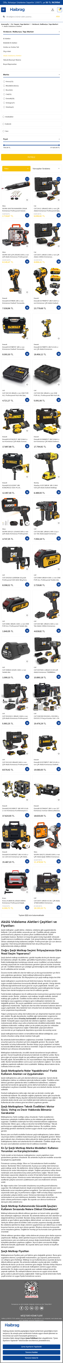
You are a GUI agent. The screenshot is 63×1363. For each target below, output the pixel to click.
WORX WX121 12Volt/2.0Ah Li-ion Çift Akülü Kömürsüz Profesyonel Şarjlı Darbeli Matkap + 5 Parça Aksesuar (15, 533)
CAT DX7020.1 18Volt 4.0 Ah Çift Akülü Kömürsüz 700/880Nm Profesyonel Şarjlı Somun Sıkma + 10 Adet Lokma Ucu (47, 671)
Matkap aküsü (43, 1064)
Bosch (8, 90)
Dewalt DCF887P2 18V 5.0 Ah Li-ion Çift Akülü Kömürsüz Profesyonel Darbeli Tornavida (46, 348)
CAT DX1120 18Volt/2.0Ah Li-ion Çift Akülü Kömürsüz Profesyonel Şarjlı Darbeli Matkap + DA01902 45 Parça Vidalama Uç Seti (15, 763)
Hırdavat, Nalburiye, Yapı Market (45, 24)
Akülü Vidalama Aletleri (12, 56)
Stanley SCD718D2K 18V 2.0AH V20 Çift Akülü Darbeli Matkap (46, 486)
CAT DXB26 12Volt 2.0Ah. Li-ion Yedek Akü (14, 671)
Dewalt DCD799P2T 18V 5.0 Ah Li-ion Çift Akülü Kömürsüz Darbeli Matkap (47, 763)
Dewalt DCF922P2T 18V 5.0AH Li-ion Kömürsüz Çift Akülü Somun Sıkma (15, 440)
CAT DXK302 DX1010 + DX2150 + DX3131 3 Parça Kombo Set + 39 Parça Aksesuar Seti (46, 717)
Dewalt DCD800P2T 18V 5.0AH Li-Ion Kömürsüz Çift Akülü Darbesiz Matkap (47, 440)
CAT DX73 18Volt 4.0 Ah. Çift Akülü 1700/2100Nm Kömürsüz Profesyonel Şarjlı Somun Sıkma (47, 902)
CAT (3, 390)
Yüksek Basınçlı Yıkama (12, 60)
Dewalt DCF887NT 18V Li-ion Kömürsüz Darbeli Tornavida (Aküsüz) (13, 348)
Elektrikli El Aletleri (10, 43)
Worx (4, 206)
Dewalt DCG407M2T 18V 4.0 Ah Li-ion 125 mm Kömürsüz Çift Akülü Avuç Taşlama (15, 855)
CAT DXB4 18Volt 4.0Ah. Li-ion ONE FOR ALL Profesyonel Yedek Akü (47, 579)
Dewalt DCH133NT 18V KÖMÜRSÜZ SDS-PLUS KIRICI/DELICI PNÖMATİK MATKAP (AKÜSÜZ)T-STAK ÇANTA (15, 486)
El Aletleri (6, 39)
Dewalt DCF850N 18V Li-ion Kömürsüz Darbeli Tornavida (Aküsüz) (13, 302)
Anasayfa (5, 24)
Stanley (8, 107)
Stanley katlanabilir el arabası (32, 1018)
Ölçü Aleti (7, 51)
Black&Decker (11, 86)
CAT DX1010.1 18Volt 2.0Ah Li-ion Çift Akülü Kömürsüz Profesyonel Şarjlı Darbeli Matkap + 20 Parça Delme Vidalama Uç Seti (15, 717)
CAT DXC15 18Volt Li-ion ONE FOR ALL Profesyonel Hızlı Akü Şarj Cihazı (15, 394)
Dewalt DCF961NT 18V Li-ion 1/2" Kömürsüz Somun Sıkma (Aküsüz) (47, 809)
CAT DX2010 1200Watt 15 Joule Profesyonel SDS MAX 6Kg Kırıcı (14, 579)
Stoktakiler (8, 117)
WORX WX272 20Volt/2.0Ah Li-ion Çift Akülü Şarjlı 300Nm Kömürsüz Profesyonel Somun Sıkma (47, 855)
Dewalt (8, 98)
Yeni (5, 131)
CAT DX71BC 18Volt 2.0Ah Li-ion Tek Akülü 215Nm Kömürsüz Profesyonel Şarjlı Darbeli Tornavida (46, 625)
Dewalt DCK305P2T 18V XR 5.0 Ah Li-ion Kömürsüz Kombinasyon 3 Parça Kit (15, 809)
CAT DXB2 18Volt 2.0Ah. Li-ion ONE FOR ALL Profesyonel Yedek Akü (15, 625)
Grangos (9, 103)
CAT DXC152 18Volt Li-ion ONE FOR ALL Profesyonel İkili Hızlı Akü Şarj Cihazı (47, 394)
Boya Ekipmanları (10, 64)
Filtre (16, 168)
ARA (58, 16)
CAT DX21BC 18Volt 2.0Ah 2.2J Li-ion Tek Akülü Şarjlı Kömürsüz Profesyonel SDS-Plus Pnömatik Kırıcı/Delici (46, 533)
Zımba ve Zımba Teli (11, 47)
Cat (7, 94)
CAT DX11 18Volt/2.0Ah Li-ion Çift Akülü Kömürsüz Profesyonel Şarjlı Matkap (47, 209)
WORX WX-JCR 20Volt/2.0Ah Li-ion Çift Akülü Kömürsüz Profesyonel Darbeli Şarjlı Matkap (15, 256)
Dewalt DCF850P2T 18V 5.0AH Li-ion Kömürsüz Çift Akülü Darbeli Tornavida (46, 302)
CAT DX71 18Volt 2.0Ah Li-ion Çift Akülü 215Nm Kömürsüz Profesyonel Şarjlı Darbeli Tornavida (46, 256)
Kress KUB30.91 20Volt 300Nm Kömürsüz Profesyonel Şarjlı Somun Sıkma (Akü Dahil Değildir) (15, 902)
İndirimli (7, 124)
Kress (8, 81)
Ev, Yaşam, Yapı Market (20, 24)
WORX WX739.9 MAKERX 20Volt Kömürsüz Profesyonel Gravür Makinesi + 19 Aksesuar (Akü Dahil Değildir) (15, 209)
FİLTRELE (31, 157)
